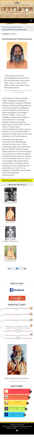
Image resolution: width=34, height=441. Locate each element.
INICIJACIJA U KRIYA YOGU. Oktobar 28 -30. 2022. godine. (16, 336)
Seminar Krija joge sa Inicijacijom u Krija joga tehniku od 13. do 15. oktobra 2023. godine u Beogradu (17, 328)
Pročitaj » (16, 309)
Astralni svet (17, 402)
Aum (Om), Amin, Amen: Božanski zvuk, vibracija (16, 414)
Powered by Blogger (22, 428)
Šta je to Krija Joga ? (19, 390)
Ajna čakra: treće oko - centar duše (17, 408)
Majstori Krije (15, 27)
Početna (5, 27)
